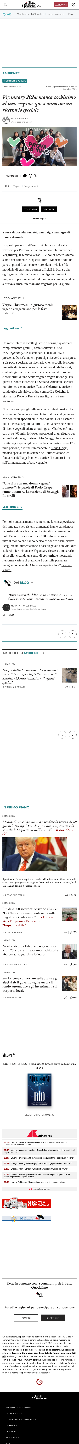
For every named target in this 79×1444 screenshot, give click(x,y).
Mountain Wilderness (23, 606)
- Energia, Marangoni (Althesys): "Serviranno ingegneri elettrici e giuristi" (38, 1163)
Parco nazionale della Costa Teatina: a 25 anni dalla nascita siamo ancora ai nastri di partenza (40, 596)
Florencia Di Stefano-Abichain (42, 382)
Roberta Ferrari (27, 396)
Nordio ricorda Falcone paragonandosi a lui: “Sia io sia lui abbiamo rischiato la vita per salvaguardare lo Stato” (30, 950)
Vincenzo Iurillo (13, 687)
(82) (73, 964)
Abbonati (61, 4)
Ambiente (11, 73)
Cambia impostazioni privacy (21, 1419)
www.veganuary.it (14, 353)
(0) (11, 615)
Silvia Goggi (59, 448)
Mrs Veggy (46, 438)
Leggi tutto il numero (39, 1114)
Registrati (53, 1317)
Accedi (26, 1317)
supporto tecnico (27, 1372)
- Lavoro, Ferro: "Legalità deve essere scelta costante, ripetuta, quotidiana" (39, 1158)
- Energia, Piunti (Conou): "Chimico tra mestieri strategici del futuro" (36, 1169)
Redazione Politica (14, 964)
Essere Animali (19, 118)
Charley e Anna (62, 428)
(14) (73, 997)
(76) (73, 932)
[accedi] (73, 5)
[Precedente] (62, 634)
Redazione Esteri (13, 895)
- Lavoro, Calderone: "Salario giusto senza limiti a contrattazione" (34, 1182)
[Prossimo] (73, 634)
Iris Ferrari (60, 396)
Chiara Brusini (12, 997)
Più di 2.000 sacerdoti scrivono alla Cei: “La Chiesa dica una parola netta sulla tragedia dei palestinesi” (30, 912)
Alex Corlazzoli (13, 932)
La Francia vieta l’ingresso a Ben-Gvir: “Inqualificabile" (27, 921)
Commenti (10, 176)
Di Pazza (14, 424)
